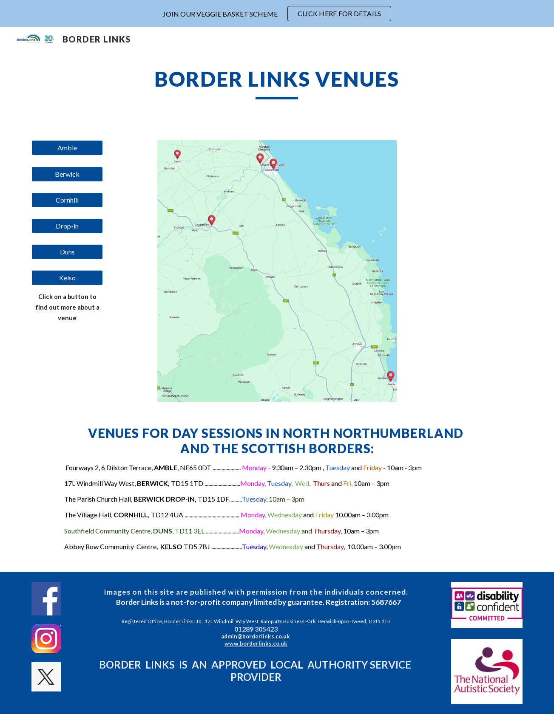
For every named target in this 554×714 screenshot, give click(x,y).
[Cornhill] (67, 200)
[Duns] (67, 251)
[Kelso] (67, 277)
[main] (277, 83)
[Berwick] (67, 174)
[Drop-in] (67, 225)
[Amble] (67, 147)
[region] (277, 13)
